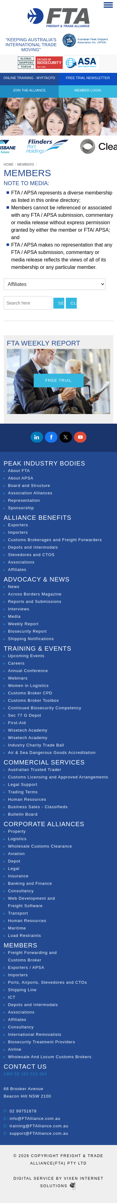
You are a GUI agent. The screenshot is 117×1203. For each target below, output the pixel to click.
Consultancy (21, 891)
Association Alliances (30, 493)
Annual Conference (28, 670)
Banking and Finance (30, 883)
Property (17, 831)
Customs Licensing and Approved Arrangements (58, 777)
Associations (21, 562)
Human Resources (27, 799)
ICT (12, 997)
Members (25, 164)
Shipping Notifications (31, 638)
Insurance (18, 876)
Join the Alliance (29, 90)
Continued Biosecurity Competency (44, 708)
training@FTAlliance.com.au (39, 1126)
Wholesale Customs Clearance (40, 846)
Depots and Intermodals (33, 547)
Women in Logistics (28, 685)
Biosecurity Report (27, 631)
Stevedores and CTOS (31, 554)
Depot (14, 861)
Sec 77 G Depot (24, 715)
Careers (16, 663)
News (14, 586)
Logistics (17, 838)
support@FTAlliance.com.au (39, 1133)
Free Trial (58, 380)
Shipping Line (22, 989)
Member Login (87, 90)
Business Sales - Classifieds (38, 806)
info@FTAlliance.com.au (35, 1118)
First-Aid (17, 722)
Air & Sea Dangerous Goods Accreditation (52, 752)
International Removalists (34, 1034)
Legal (14, 868)
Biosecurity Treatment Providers (41, 1042)
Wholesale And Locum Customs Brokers (50, 1056)
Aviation (16, 853)
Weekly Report (23, 624)
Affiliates (17, 569)
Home (9, 164)
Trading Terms (23, 792)
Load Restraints (24, 935)
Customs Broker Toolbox (33, 700)
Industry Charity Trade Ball (36, 745)
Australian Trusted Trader (34, 769)
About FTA (19, 470)
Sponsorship (21, 508)
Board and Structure (29, 485)
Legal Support (22, 784)
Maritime (17, 928)
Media (14, 616)
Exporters (18, 525)
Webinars (18, 678)
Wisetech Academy (28, 730)
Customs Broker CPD (30, 693)
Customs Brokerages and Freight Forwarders (55, 539)
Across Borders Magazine (35, 594)
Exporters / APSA (26, 967)
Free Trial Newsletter (88, 78)
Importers (18, 532)
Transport (18, 913)
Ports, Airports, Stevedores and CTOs (47, 982)
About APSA (21, 478)
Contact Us (25, 1066)
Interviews (19, 609)
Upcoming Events (26, 655)
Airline (15, 1049)
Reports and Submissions (34, 601)
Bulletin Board (23, 814)
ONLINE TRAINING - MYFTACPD (29, 78)
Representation (24, 500)
